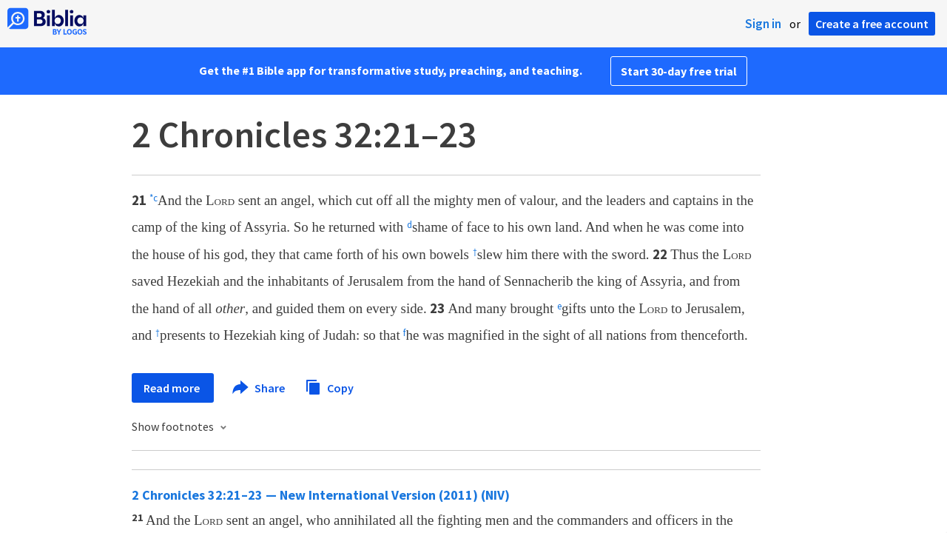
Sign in (763, 24)
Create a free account (872, 23)
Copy (329, 386)
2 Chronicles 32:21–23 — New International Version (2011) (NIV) (321, 494)
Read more (173, 388)
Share (259, 388)
